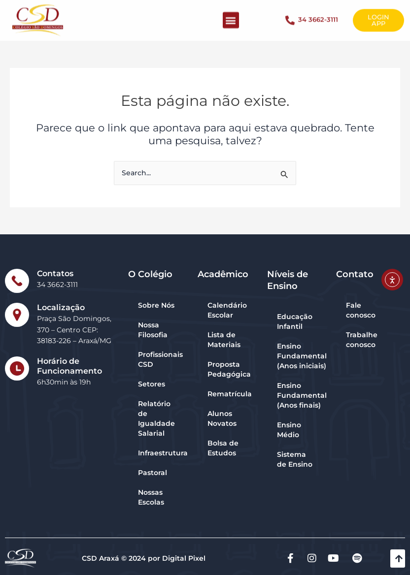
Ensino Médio (289, 429)
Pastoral (152, 472)
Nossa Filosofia (153, 329)
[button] (231, 15)
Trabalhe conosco (361, 339)
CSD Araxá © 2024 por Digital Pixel (143, 558)
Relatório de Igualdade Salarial (156, 418)
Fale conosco (361, 310)
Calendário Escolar (227, 310)
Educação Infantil (294, 321)
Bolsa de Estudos (223, 448)
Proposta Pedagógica (229, 369)
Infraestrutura (163, 452)
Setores (151, 384)
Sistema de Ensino (294, 459)
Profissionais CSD (160, 359)
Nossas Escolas (151, 497)
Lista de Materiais (223, 339)
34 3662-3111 (318, 15)
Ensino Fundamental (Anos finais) (301, 395)
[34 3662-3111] (290, 15)
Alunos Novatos (222, 418)
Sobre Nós (156, 305)
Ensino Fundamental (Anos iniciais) (301, 356)
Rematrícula (229, 393)
